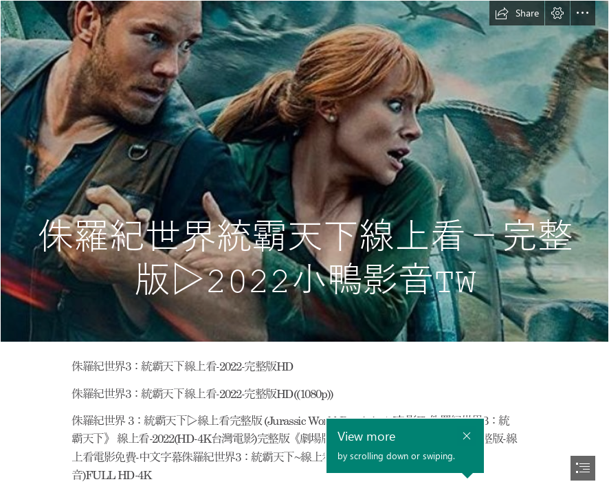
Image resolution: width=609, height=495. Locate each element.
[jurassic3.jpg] (304, 171)
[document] (304, 247)
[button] (516, 13)
